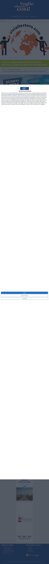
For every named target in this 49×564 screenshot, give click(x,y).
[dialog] (24, 282)
